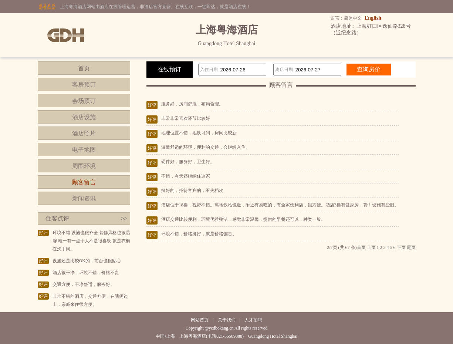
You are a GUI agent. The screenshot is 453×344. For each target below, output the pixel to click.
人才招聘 (253, 320)
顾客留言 (84, 182)
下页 (401, 247)
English (373, 18)
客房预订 (84, 84)
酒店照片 (84, 133)
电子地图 (84, 149)
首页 (84, 68)
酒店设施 (84, 117)
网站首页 (200, 320)
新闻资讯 (84, 198)
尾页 (411, 247)
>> (124, 218)
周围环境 (84, 166)
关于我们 (227, 320)
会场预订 (84, 101)
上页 (371, 247)
